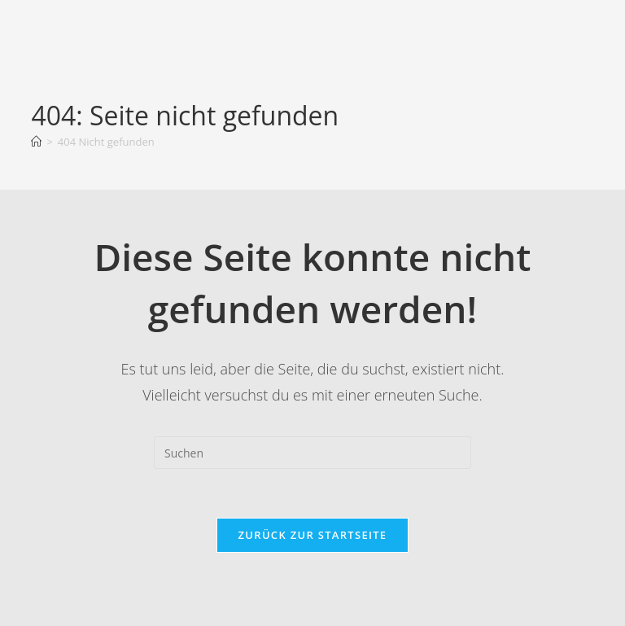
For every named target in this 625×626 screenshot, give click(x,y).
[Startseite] (36, 141)
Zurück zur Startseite (312, 535)
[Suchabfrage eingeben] (312, 452)
